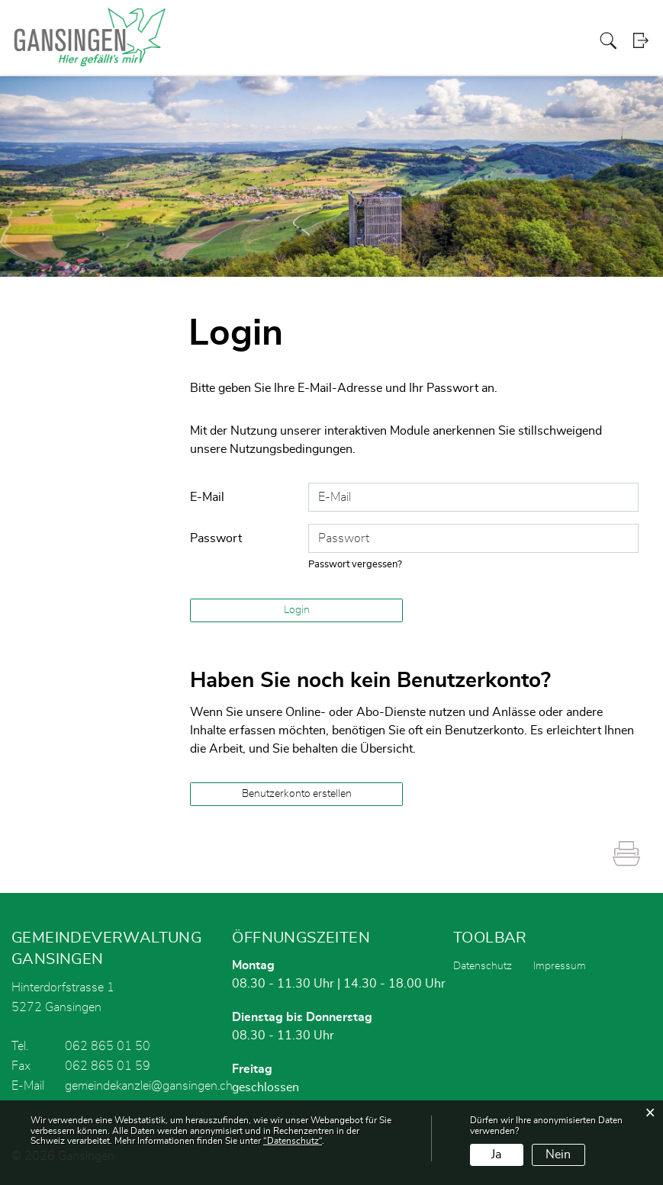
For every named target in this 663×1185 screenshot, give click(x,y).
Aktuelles (305, 41)
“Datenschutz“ (292, 1140)
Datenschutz (482, 966)
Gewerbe (482, 41)
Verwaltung (430, 41)
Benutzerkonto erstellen (297, 793)
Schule (573, 41)
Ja (496, 1154)
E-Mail (207, 497)
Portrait (348, 41)
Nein (558, 1154)
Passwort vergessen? (355, 565)
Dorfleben (531, 41)
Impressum (559, 966)
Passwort (216, 538)
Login (642, 41)
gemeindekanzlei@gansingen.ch (149, 1086)
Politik (384, 41)
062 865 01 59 (107, 1066)
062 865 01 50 (107, 1046)
